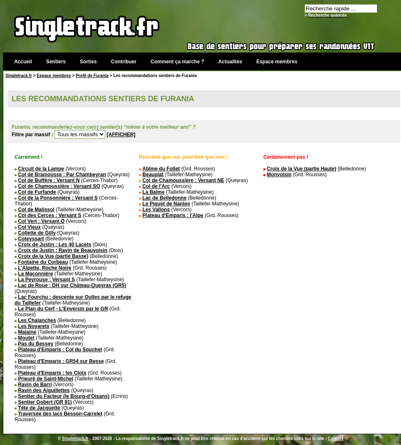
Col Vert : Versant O (41, 221)
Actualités (230, 62)
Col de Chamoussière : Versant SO (59, 186)
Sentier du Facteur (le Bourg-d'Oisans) (63, 396)
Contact (335, 438)
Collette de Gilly (37, 233)
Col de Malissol (36, 209)
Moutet (26, 338)
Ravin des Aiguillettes (43, 390)
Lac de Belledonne (164, 198)
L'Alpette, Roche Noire (44, 268)
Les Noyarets (33, 326)
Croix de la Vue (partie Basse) (53, 256)
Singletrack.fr (18, 75)
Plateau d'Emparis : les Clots (52, 373)
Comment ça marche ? (177, 62)
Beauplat (152, 175)
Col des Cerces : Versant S (49, 215)
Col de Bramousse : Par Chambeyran (62, 175)
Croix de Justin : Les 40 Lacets (54, 245)
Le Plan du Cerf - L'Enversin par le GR (63, 309)
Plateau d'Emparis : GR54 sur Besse (61, 361)
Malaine (27, 332)
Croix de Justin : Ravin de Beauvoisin (62, 250)
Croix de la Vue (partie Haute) (301, 169)
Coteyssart (31, 239)
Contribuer (123, 62)
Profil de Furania (92, 75)
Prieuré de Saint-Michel (45, 379)
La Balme (153, 192)
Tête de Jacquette (39, 408)
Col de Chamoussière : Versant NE (183, 180)
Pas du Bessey (35, 344)
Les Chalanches (37, 320)
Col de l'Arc (156, 186)
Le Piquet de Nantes (166, 204)
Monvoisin (279, 175)
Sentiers (56, 62)
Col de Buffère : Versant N (48, 180)
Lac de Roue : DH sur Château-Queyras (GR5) (72, 285)
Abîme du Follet (161, 169)
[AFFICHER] (121, 135)
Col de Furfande (37, 192)
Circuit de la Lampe (41, 169)
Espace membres (276, 62)
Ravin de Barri (35, 385)
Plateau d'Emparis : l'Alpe (172, 215)
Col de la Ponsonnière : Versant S (57, 198)
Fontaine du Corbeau (43, 262)
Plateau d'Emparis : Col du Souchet (60, 349)
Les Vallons (156, 209)
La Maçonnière (35, 274)
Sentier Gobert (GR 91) (45, 402)
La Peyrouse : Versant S (46, 279)
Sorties (88, 62)
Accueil (23, 62)
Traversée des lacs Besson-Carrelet (60, 414)
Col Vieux (29, 227)
